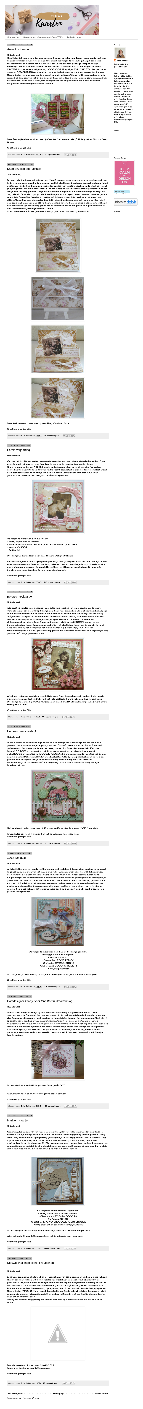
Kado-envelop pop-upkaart (24, 168)
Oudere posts (101, 1393)
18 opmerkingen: (53, 843)
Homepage (58, 1393)
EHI (73, 701)
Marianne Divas (64, 1230)
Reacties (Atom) (31, 1398)
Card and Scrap (61, 423)
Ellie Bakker (122, 60)
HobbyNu (91, 974)
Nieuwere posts (15, 1393)
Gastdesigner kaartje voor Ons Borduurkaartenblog (39, 1001)
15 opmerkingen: (53, 154)
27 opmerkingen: (50, 717)
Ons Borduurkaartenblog (54, 1012)
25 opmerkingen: (52, 582)
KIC (42, 701)
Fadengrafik (53, 1085)
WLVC (36, 701)
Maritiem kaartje (17, 1120)
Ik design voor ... (75, 37)
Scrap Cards (83, 1230)
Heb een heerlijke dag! (21, 731)
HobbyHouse (85, 701)
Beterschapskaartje (19, 596)
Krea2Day (47, 423)
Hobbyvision (85, 139)
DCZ (83, 828)
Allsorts (97, 139)
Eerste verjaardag (18, 450)
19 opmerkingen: (51, 1383)
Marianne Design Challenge (58, 555)
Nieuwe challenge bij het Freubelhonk (31, 1262)
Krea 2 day (55, 180)
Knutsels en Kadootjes (56, 828)
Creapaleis (92, 828)
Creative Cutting (56, 139)
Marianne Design (46, 1230)
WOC (46, 1365)
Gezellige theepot (18, 49)
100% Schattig (16, 857)
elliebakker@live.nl (123, 112)
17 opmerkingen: (52, 436)
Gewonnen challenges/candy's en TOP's (43, 37)
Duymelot (74, 828)
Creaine (81, 974)
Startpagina (13, 37)
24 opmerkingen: (52, 987)
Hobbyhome (69, 974)
